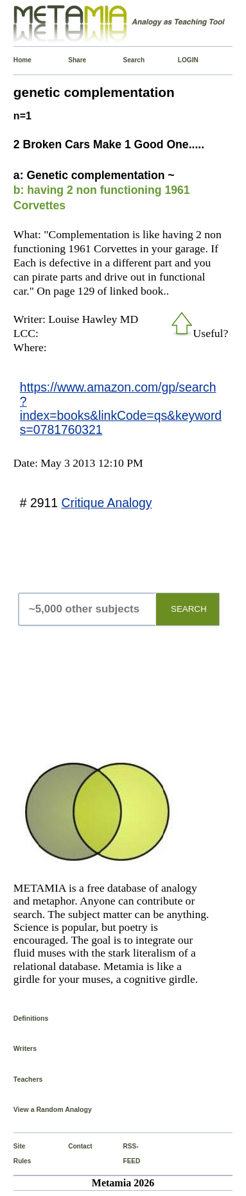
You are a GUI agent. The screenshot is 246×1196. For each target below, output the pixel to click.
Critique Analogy (106, 503)
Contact (71, 1146)
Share (71, 60)
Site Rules (16, 1153)
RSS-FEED (125, 1153)
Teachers (28, 1079)
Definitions (31, 1018)
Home (16, 60)
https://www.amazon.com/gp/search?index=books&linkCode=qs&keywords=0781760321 (121, 408)
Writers (25, 1048)
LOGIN (181, 60)
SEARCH (189, 609)
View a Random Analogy (52, 1109)
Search (125, 60)
